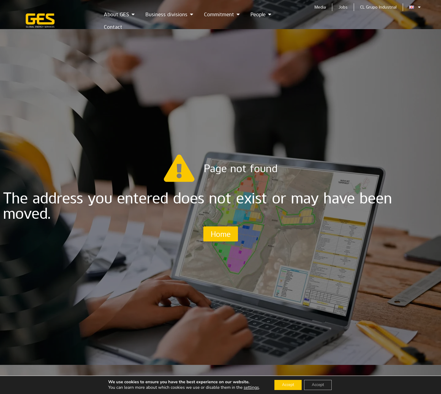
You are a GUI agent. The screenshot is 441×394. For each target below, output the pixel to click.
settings (247, 387)
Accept (285, 384)
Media (320, 6)
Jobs (343, 6)
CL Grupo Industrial (378, 6)
